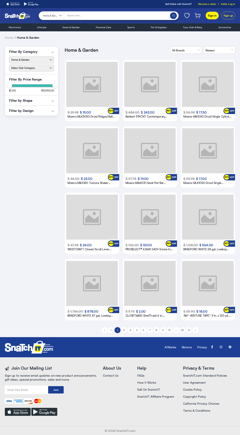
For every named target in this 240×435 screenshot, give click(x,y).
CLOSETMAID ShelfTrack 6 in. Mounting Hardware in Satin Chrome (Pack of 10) (149, 315)
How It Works (146, 382)
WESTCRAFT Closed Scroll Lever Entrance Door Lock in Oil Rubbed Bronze (89, 249)
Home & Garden (71, 27)
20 (182, 330)
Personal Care (103, 27)
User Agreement (194, 382)
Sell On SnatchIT (148, 389)
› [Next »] (195, 330)
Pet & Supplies (159, 27)
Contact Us (110, 375)
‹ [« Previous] (104, 330)
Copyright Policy (194, 396)
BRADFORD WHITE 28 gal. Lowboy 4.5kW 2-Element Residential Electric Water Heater (206, 249)
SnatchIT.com (126, 430)
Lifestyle (41, 27)
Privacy (202, 347)
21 (189, 330)
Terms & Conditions (196, 410)
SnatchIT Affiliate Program (155, 396)
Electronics (15, 27)
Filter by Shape (20, 100)
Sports (131, 27)
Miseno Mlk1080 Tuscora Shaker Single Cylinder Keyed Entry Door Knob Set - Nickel (89, 183)
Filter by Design (21, 111)
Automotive (224, 27)
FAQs (140, 375)
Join (56, 389)
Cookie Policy (192, 389)
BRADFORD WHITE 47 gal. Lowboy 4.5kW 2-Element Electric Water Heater (89, 315)
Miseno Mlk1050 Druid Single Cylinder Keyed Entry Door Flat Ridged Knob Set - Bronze (207, 116)
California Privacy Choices (201, 403)
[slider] (10, 85)
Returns (187, 347)
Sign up (228, 15)
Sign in (212, 15)
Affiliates (170, 347)
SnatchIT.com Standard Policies (205, 375)
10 (169, 330)
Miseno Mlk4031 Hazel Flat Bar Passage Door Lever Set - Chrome (147, 183)
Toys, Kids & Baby (192, 27)
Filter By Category (23, 52)
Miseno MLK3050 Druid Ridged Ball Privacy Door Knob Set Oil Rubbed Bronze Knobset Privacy (90, 116)
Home (9, 37)
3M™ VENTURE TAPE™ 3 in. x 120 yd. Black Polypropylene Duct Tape (205, 315)
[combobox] (186, 50)
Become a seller (207, 4)
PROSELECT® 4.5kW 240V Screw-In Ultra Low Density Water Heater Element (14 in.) (148, 249)
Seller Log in (228, 4)
